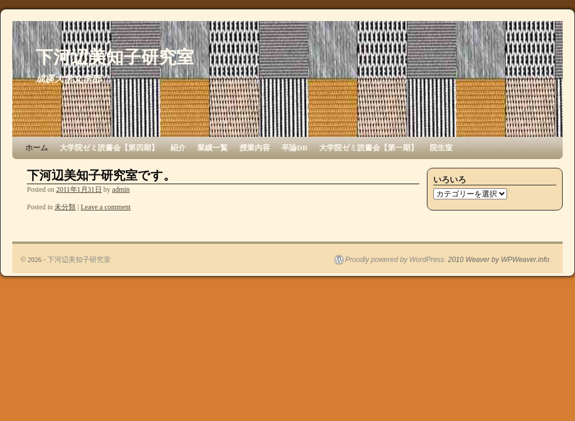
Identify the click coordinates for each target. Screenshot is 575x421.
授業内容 (254, 147)
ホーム (36, 147)
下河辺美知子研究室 (115, 57)
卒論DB (294, 147)
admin (121, 189)
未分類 (65, 207)
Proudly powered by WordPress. (395, 260)
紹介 (178, 147)
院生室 (441, 147)
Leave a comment (106, 207)
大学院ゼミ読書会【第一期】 (368, 147)
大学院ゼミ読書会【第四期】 (109, 147)
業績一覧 (212, 147)
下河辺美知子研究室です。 (101, 175)
